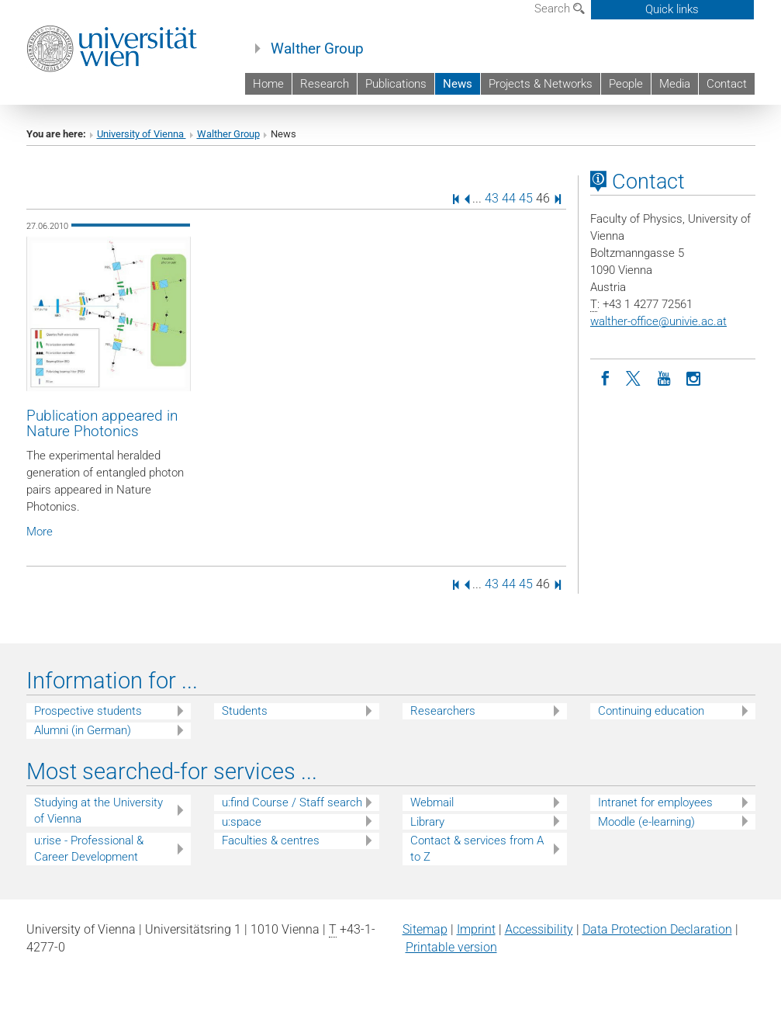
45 (526, 198)
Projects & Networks (541, 84)
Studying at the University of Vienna (98, 810)
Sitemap (425, 929)
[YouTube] (664, 377)
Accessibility (539, 929)
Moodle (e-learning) (646, 822)
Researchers (442, 711)
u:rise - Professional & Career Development (88, 849)
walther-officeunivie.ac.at (658, 321)
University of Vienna (141, 134)
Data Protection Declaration (657, 929)
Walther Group (317, 48)
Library (427, 822)
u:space (241, 822)
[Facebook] (605, 377)
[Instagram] (693, 377)
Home (268, 84)
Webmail (432, 802)
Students (245, 711)
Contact (727, 84)
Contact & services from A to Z (477, 849)
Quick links (672, 9)
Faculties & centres (271, 840)
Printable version (451, 947)
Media (674, 84)
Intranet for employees (655, 802)
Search (559, 9)
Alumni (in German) (82, 730)
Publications (396, 84)
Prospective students (88, 711)
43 (492, 198)
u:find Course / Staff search (292, 802)
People (626, 84)
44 (509, 198)
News (457, 84)
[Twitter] (634, 377)
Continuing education (651, 711)
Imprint (476, 929)
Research (324, 84)
